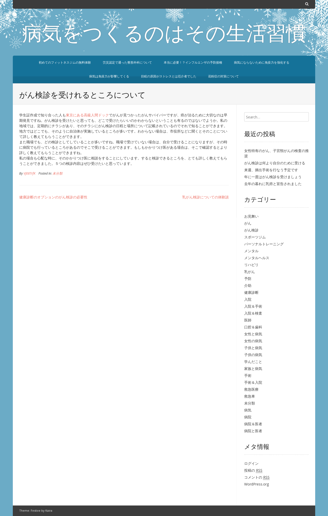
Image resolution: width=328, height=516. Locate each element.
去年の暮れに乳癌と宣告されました (273, 183)
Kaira (48, 510)
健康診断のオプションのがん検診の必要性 (53, 197)
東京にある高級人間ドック (87, 115)
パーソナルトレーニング (264, 243)
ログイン (251, 463)
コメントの (257, 477)
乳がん (249, 271)
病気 (247, 410)
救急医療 (251, 389)
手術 (247, 375)
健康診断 (251, 292)
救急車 (249, 396)
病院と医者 (253, 430)
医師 (247, 320)
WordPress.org (256, 484)
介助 (247, 285)
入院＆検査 (253, 313)
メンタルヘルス (256, 257)
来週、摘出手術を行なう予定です (271, 169)
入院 (247, 299)
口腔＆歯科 (253, 327)
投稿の (253, 470)
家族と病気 (253, 368)
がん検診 (251, 230)
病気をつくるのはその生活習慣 (164, 35)
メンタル (251, 250)
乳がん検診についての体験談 (205, 197)
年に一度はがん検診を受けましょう (273, 176)
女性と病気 (253, 333)
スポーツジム (255, 237)
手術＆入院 (253, 382)
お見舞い (251, 216)
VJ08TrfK (29, 173)
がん (247, 223)
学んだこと (253, 361)
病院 (247, 416)
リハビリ (251, 264)
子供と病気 (253, 347)
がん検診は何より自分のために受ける (274, 162)
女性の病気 (253, 340)
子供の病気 (253, 354)
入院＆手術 (253, 306)
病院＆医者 (253, 423)
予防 (247, 278)
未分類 (58, 173)
